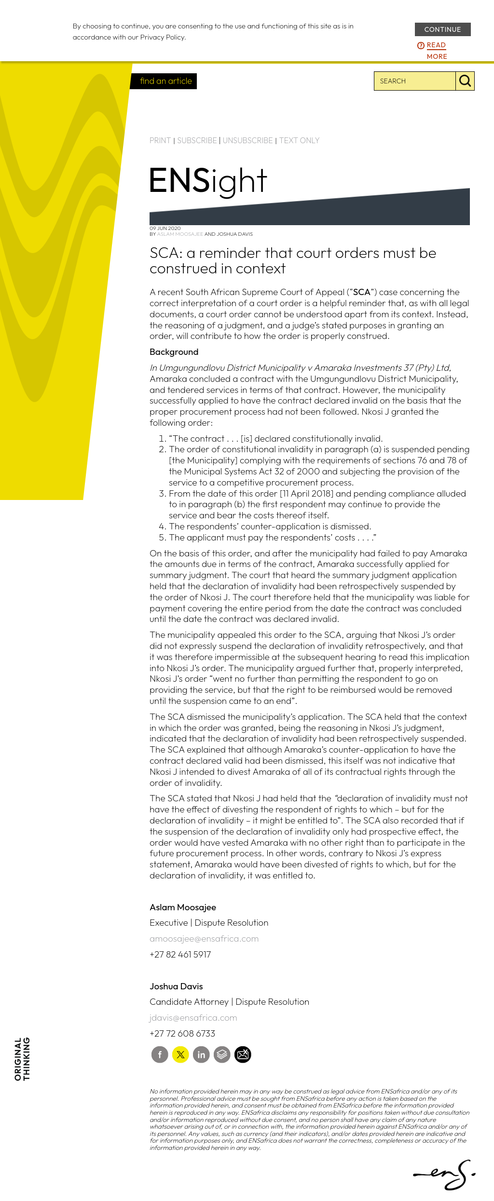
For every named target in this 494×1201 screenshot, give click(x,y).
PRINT (160, 140)
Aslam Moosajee (180, 233)
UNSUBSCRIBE (248, 140)
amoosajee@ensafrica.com (204, 938)
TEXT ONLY (299, 140)
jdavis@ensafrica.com (193, 1017)
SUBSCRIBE (197, 140)
